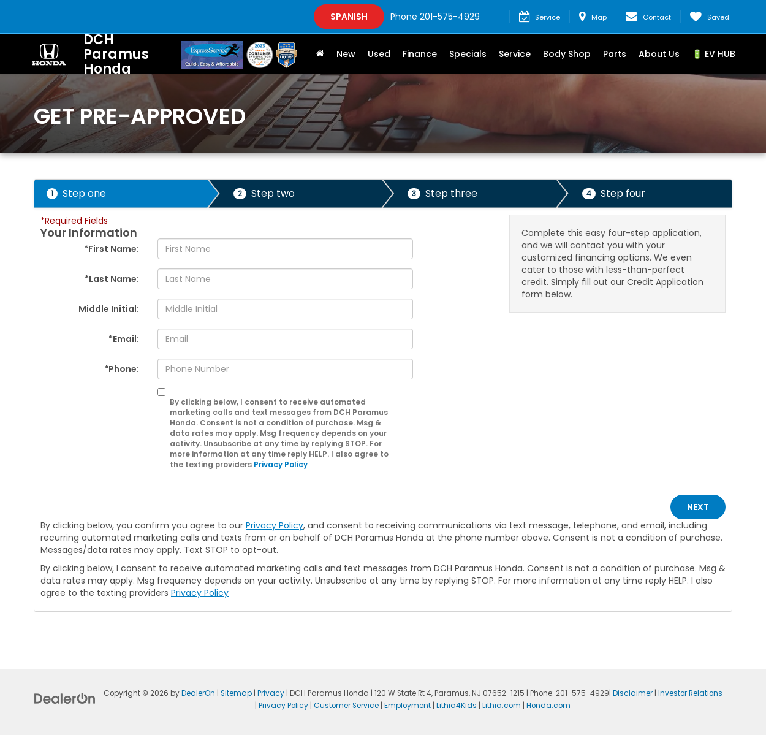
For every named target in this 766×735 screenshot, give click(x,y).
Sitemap (236, 693)
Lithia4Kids (456, 705)
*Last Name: (112, 279)
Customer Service (346, 705)
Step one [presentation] (76, 193)
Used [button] (379, 54)
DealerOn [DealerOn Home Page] (198, 693)
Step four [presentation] (613, 193)
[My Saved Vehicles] (709, 16)
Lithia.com (501, 705)
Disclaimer (633, 693)
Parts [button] (614, 54)
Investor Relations (690, 693)
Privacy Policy (281, 465)
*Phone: (121, 369)
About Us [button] (659, 54)
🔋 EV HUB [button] (713, 54)
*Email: (123, 339)
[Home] (320, 54)
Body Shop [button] (567, 54)
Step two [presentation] (264, 193)
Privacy (270, 693)
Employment (407, 705)
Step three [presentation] (442, 193)
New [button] (345, 54)
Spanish (349, 16)
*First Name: (111, 249)
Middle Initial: (108, 309)
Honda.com (548, 705)
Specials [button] (468, 54)
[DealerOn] (65, 698)
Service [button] (515, 54)
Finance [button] (420, 54)
